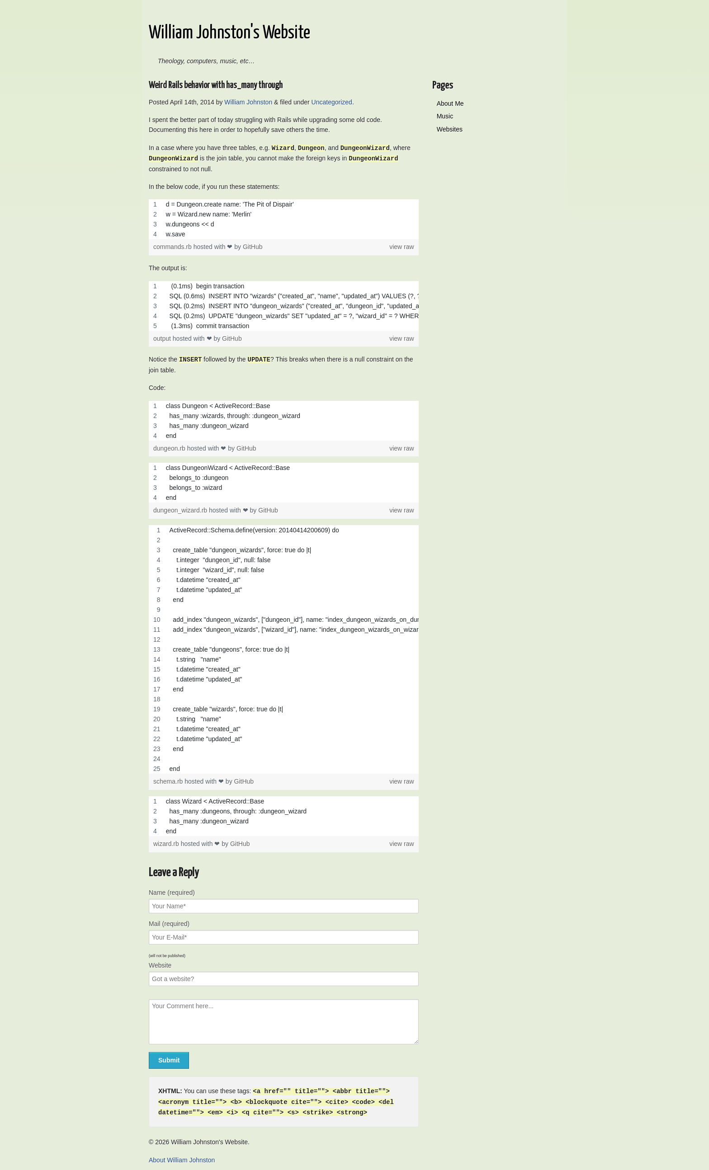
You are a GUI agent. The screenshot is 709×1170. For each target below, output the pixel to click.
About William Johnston (182, 1157)
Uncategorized (332, 102)
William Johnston (248, 102)
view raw (401, 246)
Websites (450, 129)
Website (160, 964)
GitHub (253, 245)
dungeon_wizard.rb (181, 508)
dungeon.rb (170, 447)
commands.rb (173, 245)
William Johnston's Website (229, 33)
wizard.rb (167, 842)
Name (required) (172, 891)
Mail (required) (169, 922)
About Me (450, 103)
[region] (284, 218)
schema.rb (168, 780)
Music (445, 116)
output (163, 337)
